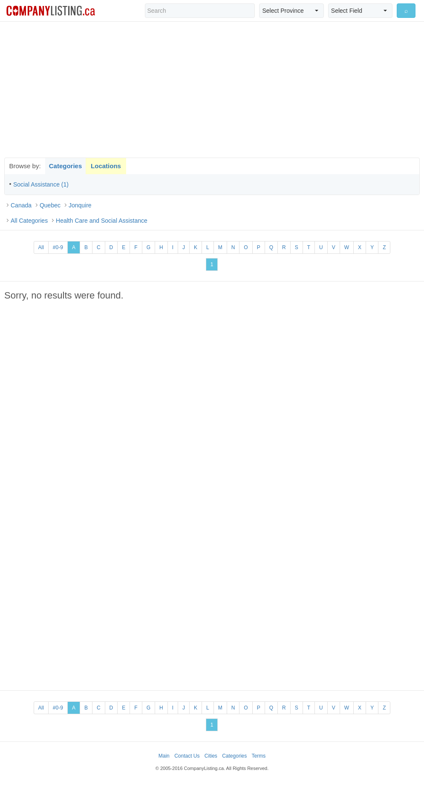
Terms (259, 756)
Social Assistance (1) (41, 184)
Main (164, 756)
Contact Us (186, 756)
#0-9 (58, 247)
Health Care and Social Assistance (101, 220)
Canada (21, 205)
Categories (65, 165)
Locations (106, 165)
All (41, 247)
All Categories (29, 220)
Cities (211, 756)
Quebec (50, 205)
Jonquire (80, 205)
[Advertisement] (212, 89)
